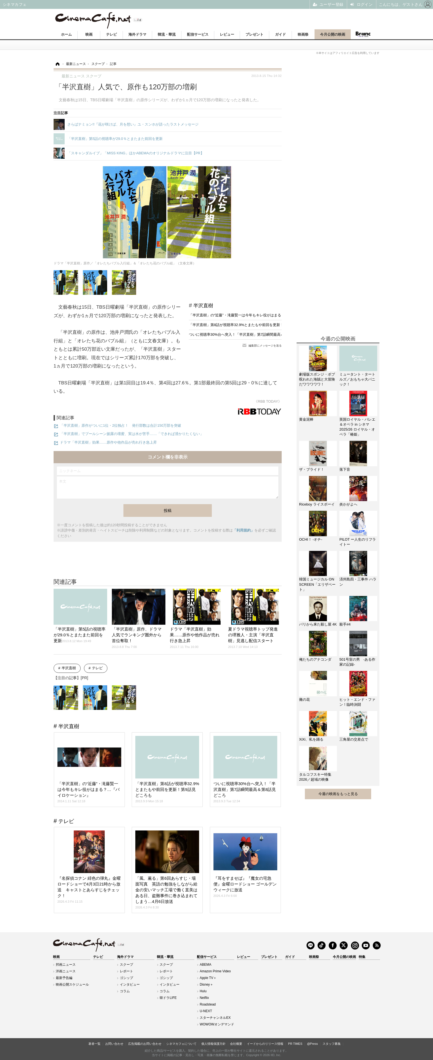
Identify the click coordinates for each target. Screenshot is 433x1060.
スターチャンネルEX (215, 1018)
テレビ (111, 34)
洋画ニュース (66, 971)
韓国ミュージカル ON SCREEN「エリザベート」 (317, 584)
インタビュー (130, 984)
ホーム (66, 34)
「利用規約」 (243, 530)
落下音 (344, 469)
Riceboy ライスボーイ (317, 504)
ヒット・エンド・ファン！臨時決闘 (357, 702)
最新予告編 (64, 978)
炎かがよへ (348, 504)
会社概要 (236, 1043)
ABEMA (205, 965)
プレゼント (254, 34)
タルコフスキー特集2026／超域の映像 (315, 777)
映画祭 (303, 34)
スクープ (126, 965)
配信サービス (197, 34)
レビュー (227, 34)
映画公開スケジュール (72, 984)
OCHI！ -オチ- (310, 539)
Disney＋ (206, 984)
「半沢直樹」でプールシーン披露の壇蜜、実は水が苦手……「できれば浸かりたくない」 (132, 434)
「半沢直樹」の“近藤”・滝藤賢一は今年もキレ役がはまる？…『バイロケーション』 (256, 315)
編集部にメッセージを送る (265, 345)
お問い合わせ (114, 1043)
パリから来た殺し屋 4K (318, 624)
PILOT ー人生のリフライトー (357, 541)
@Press (312, 1043)
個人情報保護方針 (213, 1043)
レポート (126, 971)
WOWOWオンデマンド (217, 1024)
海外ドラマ (137, 34)
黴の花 (304, 699)
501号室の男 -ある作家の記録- (357, 661)
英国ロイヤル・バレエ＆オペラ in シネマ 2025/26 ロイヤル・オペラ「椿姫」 (357, 427)
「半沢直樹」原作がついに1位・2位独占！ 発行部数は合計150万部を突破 (120, 425)
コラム (125, 991)
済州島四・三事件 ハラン (357, 581)
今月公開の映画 (332, 34)
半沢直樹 (203, 305)
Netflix (204, 998)
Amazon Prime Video (215, 971)
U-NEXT (206, 1011)
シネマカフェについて (181, 1043)
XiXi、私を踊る (311, 739)
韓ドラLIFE (168, 998)
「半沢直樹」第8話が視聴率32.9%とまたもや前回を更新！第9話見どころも (250, 325)
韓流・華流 (167, 34)
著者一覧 (94, 1043)
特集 (362, 957)
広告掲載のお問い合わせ (145, 1043)
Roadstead (208, 1004)
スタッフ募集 (332, 1043)
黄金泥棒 (306, 419)
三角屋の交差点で (353, 739)
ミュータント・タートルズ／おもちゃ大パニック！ (357, 379)
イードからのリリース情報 (265, 1043)
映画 (89, 34)
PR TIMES (295, 1043)
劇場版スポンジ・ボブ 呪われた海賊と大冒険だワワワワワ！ (318, 379)
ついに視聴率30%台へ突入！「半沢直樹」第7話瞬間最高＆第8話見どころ (248, 334)
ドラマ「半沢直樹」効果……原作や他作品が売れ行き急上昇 (108, 442)
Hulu (203, 991)
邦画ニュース (66, 965)
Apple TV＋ (208, 978)
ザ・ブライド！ (311, 469)
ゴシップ (126, 978)
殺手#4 (344, 624)
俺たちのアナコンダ (315, 659)
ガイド (280, 34)
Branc (363, 34)
